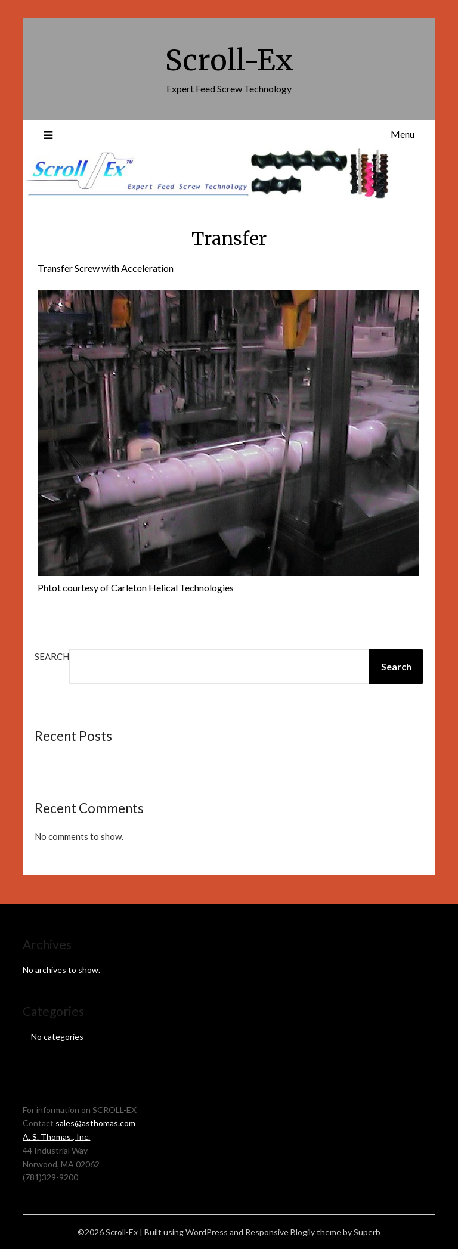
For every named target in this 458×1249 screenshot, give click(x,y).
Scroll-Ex (229, 60)
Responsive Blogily (280, 1232)
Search (52, 656)
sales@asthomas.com (95, 1123)
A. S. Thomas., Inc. (56, 1137)
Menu (402, 134)
